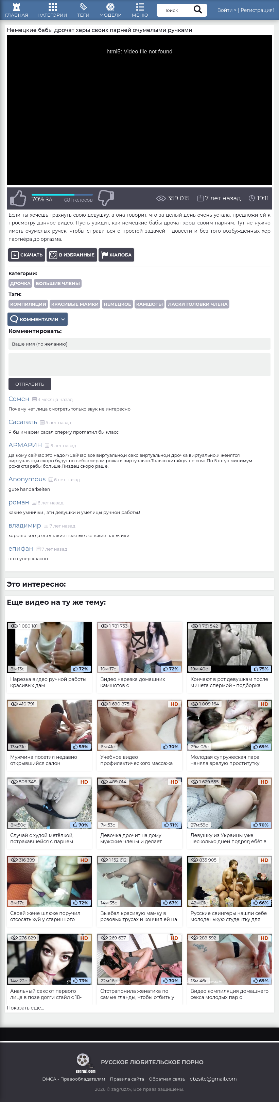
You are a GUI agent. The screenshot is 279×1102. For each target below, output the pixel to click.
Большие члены (58, 287)
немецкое (117, 308)
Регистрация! (257, 12)
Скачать (26, 259)
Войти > (227, 12)
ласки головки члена (197, 308)
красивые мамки (75, 308)
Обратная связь (167, 1079)
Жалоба (116, 259)
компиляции (28, 308)
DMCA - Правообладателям (73, 1079)
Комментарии (38, 324)
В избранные (71, 259)
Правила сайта (127, 1079)
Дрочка (20, 287)
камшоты (149, 308)
